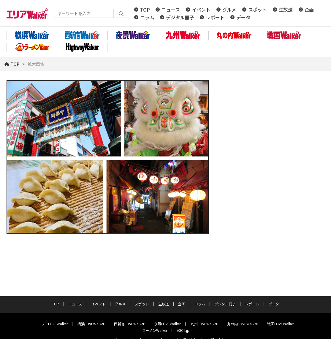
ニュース (170, 9)
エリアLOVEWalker (52, 323)
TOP (145, 9)
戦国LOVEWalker (280, 323)
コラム (147, 17)
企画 (309, 9)
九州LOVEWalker (204, 323)
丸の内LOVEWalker (242, 323)
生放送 (286, 9)
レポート (215, 17)
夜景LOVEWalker (167, 323)
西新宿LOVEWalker (129, 323)
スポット (257, 9)
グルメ (229, 9)
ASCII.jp (183, 330)
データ (243, 17)
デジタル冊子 (180, 17)
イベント (201, 9)
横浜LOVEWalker (90, 323)
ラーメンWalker (154, 330)
